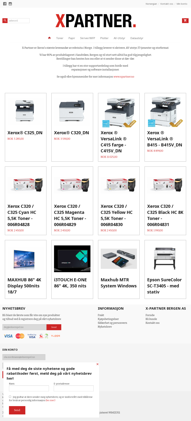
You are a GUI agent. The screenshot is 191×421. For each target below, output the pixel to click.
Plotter (104, 38)
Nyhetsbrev (105, 326)
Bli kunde (151, 319)
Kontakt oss (153, 322)
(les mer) (50, 400)
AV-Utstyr (119, 38)
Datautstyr (136, 38)
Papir (71, 38)
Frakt (101, 315)
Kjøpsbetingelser (108, 319)
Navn (29, 386)
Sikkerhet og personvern (112, 322)
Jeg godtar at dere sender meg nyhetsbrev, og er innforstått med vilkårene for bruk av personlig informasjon (51, 399)
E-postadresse (74, 386)
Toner (59, 38)
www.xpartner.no (124, 76)
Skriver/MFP (87, 38)
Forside (150, 315)
